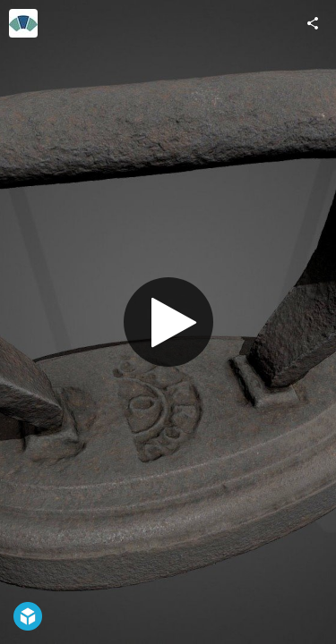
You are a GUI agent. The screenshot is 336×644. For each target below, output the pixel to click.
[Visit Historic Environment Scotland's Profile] (23, 23)
